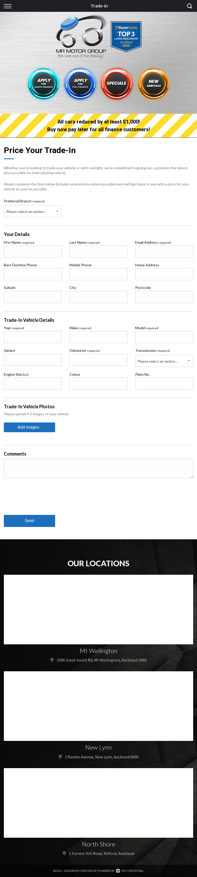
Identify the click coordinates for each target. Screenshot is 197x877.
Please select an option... (26, 211)
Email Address (153, 242)
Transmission (152, 350)
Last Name (85, 242)
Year (14, 328)
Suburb (9, 287)
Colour (75, 374)
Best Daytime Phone (20, 265)
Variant (9, 350)
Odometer (85, 350)
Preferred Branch (24, 201)
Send (29, 520)
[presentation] (43, 501)
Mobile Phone (81, 265)
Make (80, 328)
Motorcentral (130, 871)
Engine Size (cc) (16, 374)
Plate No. (142, 374)
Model (146, 328)
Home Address (147, 265)
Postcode (143, 287)
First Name (19, 242)
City (73, 287)
